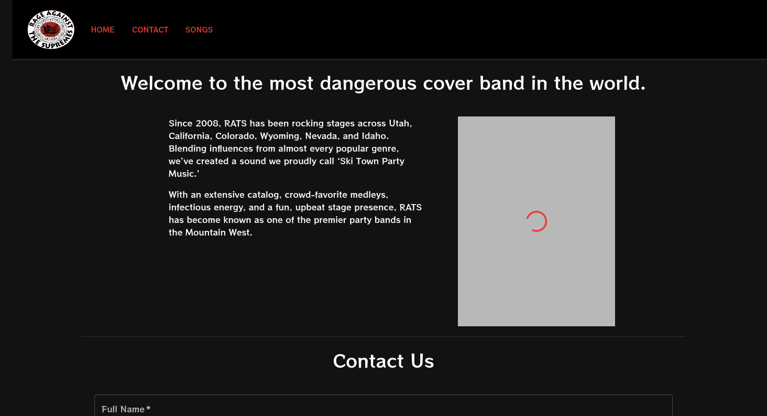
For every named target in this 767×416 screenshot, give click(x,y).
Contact (150, 29)
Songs (199, 29)
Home (102, 29)
